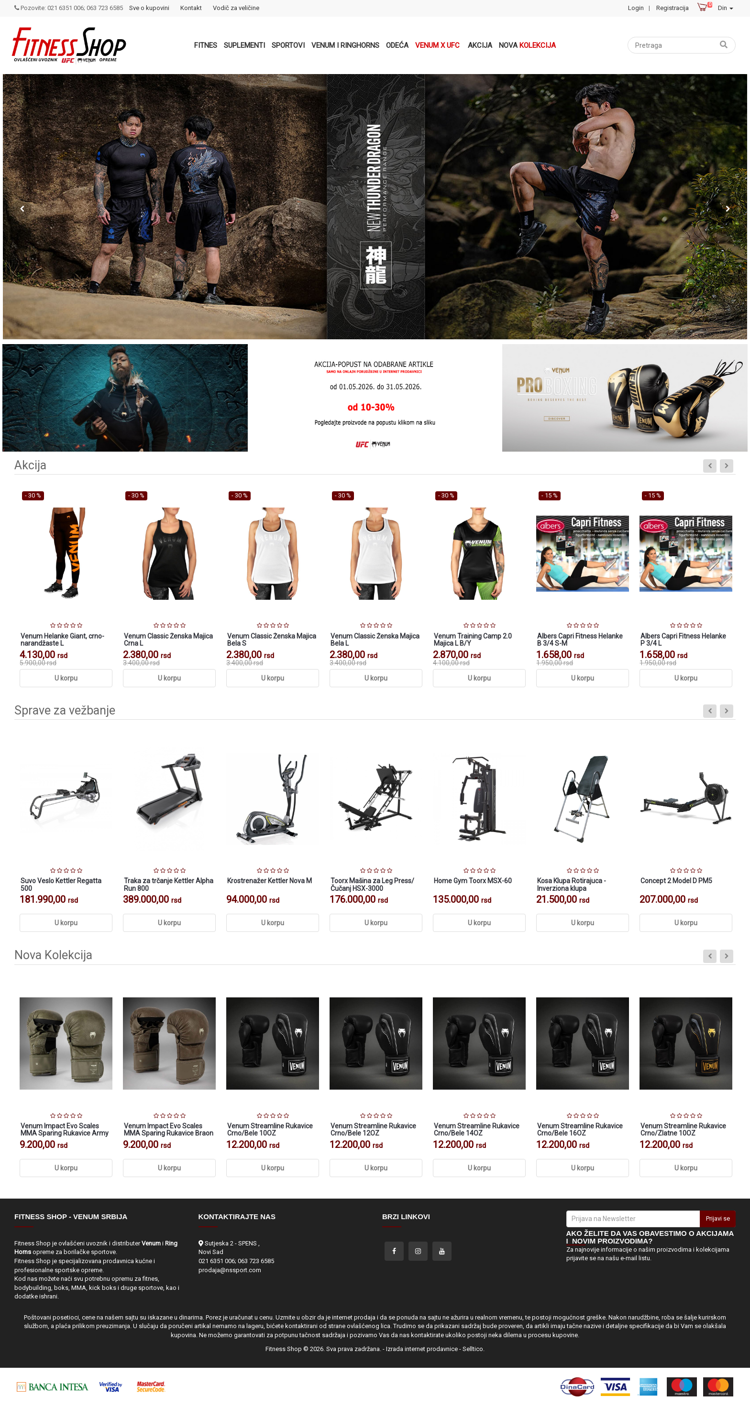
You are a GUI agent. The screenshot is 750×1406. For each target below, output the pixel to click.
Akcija (480, 45)
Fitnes (205, 45)
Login (636, 7)
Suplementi (244, 45)
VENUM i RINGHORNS (345, 45)
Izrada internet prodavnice (422, 1348)
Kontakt (191, 7)
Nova (527, 45)
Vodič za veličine (236, 7)
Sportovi (288, 45)
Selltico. (474, 1348)
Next (728, 208)
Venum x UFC (437, 45)
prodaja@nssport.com (230, 1270)
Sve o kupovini (149, 7)
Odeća (397, 45)
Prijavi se (718, 1218)
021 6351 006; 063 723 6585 (236, 1261)
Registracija (672, 7)
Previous (22, 208)
